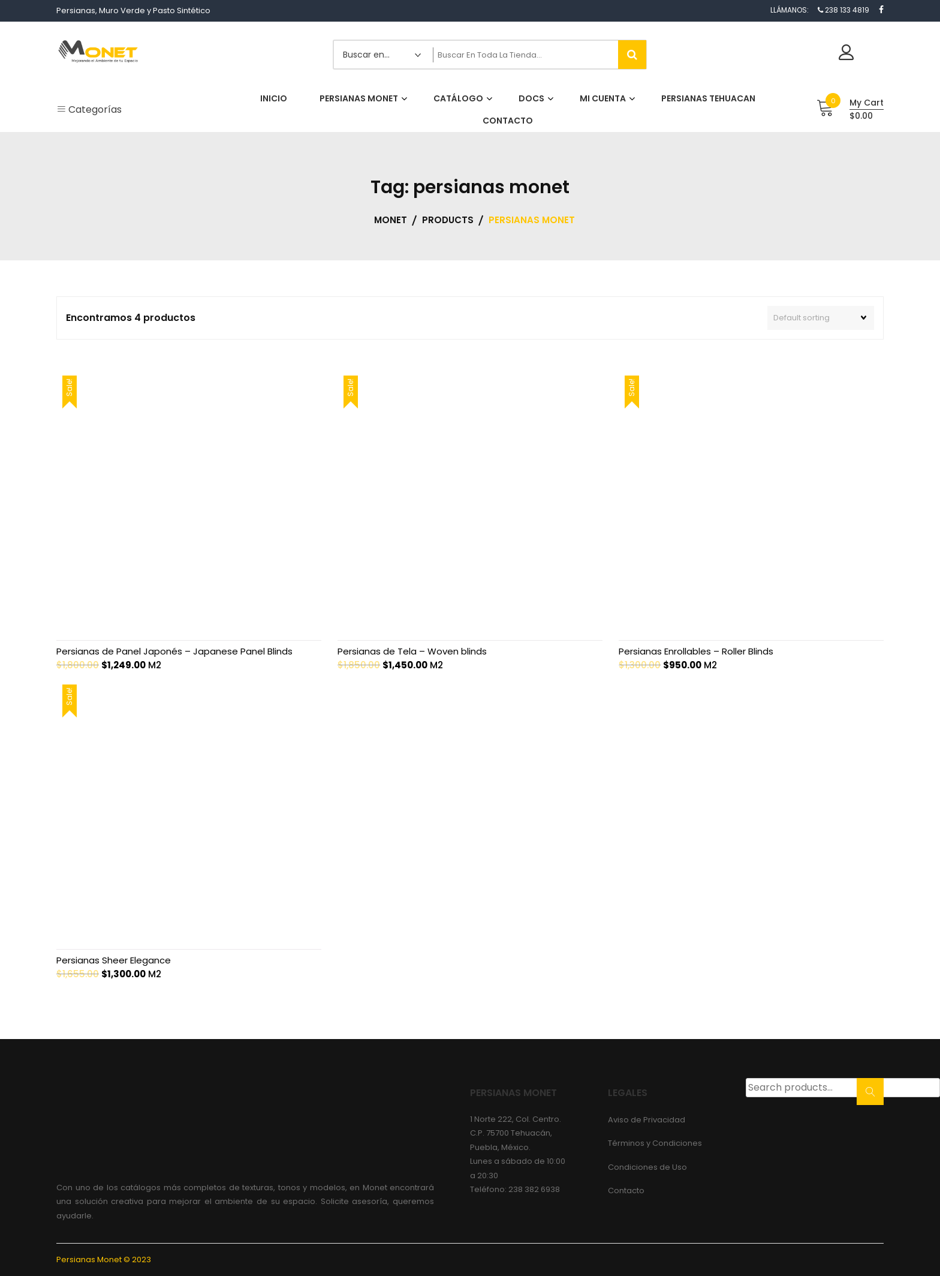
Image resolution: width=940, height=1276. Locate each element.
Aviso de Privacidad (646, 1119)
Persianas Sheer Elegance (113, 960)
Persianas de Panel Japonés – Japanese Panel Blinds (174, 651)
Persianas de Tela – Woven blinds (412, 651)
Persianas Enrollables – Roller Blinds (696, 651)
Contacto (626, 1190)
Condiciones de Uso (647, 1167)
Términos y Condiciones (655, 1143)
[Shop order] (820, 318)
